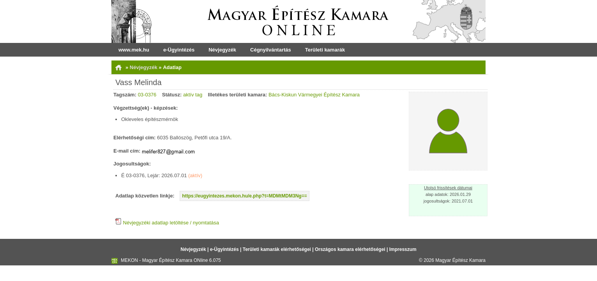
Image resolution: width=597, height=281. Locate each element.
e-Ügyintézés (178, 50)
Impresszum (403, 249)
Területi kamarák (325, 50)
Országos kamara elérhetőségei (350, 249)
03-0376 (147, 95)
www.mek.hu (133, 50)
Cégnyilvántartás (270, 50)
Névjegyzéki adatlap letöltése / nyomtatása (167, 223)
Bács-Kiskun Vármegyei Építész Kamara (314, 95)
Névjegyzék (222, 50)
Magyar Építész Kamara (460, 260)
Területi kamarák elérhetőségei (277, 249)
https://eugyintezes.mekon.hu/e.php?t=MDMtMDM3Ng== (244, 196)
